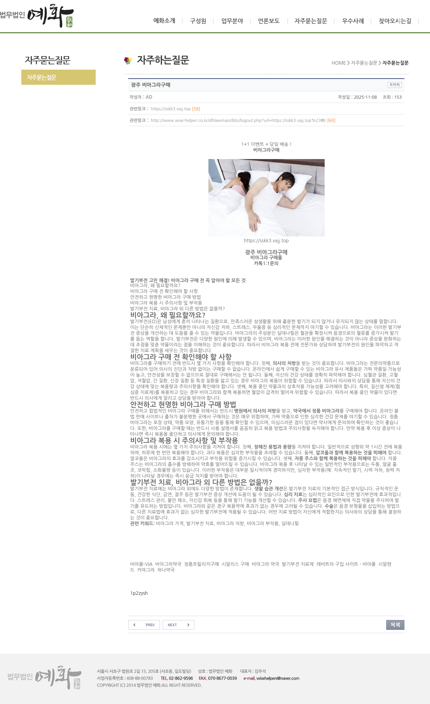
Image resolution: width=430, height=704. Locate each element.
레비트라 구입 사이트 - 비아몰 (346, 564)
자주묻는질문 (364, 63)
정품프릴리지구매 (201, 564)
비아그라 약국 (265, 564)
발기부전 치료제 (298, 564)
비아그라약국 (168, 564)
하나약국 (166, 570)
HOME (339, 63)
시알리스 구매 (235, 564)
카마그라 (146, 570)
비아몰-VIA (141, 564)
